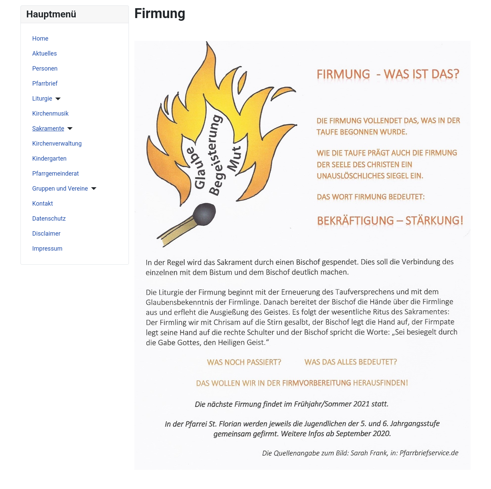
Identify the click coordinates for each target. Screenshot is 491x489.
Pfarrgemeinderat (55, 173)
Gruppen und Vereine (60, 188)
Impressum (47, 248)
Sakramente (48, 128)
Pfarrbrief (45, 83)
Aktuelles (44, 53)
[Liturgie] (56, 99)
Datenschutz (49, 218)
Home (40, 38)
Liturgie (42, 98)
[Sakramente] (68, 128)
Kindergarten (49, 158)
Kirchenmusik (50, 113)
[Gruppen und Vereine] (92, 188)
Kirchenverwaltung (57, 143)
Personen (45, 68)
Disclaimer (46, 233)
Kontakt (42, 203)
